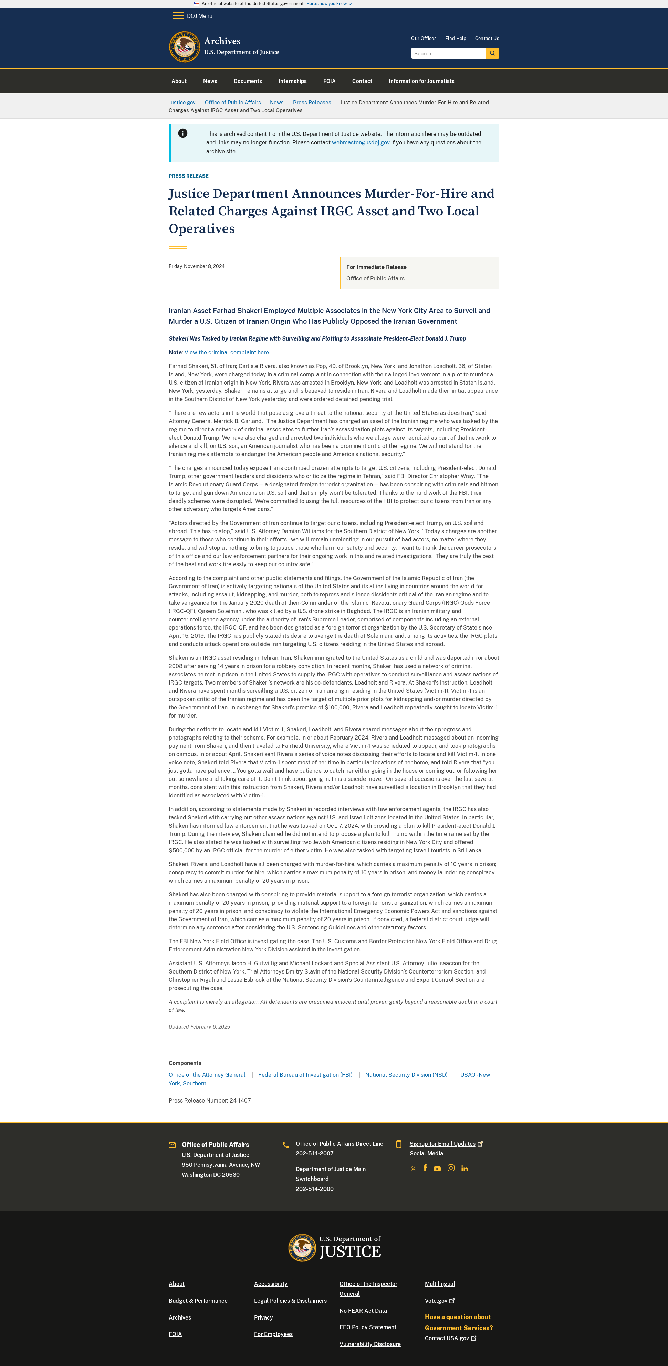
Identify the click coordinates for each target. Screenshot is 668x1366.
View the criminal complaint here (227, 352)
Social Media (426, 1153)
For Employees (273, 1334)
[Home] (225, 60)
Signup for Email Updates (447, 1144)
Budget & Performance (198, 1301)
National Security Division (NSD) (407, 1075)
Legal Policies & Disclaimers (290, 1301)
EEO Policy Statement (368, 1327)
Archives (180, 1317)
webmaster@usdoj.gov (361, 142)
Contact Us (487, 38)
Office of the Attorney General (208, 1075)
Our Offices (424, 38)
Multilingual (440, 1284)
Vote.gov (440, 1301)
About (177, 1284)
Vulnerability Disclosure (370, 1344)
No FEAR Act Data (363, 1311)
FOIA (175, 1334)
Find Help (456, 38)
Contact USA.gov (451, 1338)
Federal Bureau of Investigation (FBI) (306, 1075)
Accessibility (271, 1284)
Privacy (263, 1317)
